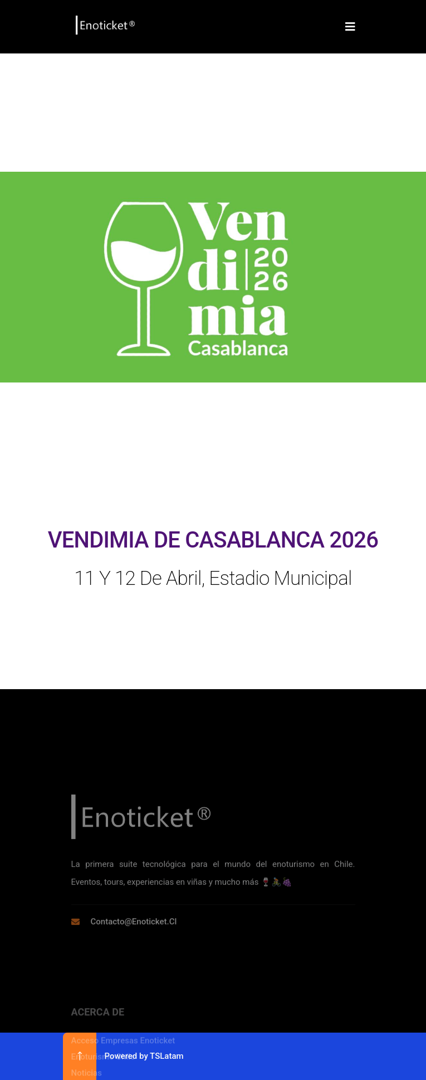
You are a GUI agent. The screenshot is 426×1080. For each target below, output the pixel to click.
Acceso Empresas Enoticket (123, 1072)
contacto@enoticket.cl (134, 966)
